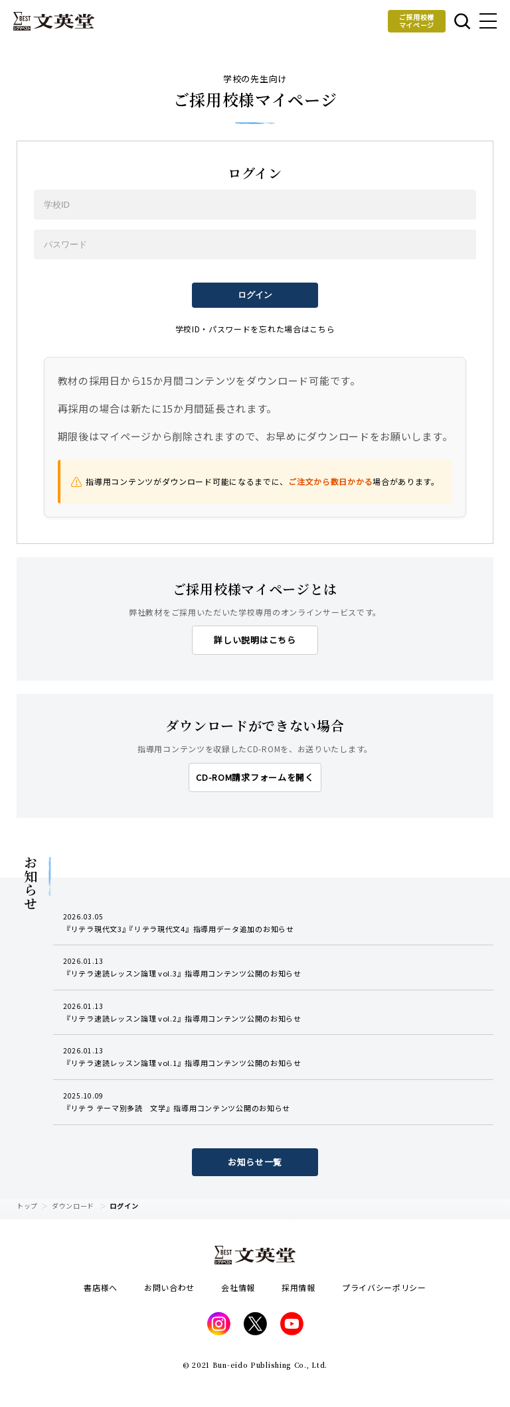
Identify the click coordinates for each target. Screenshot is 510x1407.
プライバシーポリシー (384, 1287)
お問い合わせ (169, 1287)
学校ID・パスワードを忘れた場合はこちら (255, 328)
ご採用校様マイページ (417, 21)
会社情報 (238, 1287)
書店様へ (101, 1287)
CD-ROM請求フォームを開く (255, 777)
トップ (27, 1206)
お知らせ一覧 (255, 1162)
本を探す (462, 21)
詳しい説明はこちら (255, 640)
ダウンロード (73, 1206)
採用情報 (298, 1287)
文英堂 (53, 21)
